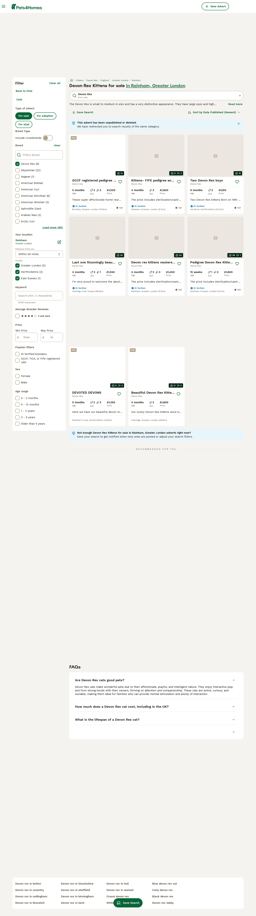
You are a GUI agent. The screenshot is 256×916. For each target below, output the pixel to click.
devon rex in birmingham (77, 896)
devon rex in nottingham (31, 896)
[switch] (48, 138)
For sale (23, 115)
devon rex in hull (117, 883)
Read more (235, 104)
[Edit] (59, 242)
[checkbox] (17, 163)
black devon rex (162, 896)
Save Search (83, 112)
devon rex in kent (72, 902)
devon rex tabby (163, 902)
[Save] (120, 181)
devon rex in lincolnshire (77, 883)
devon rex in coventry (29, 890)
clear (57, 145)
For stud (23, 124)
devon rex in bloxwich (29, 902)
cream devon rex (117, 896)
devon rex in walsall (120, 890)
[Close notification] (238, 124)
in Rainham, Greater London (155, 85)
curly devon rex (162, 890)
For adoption (45, 115)
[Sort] (214, 112)
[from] (26, 337)
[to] (52, 337)
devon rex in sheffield (75, 890)
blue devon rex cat (164, 883)
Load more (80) (52, 227)
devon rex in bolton (28, 883)
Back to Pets (24, 91)
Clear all (54, 83)
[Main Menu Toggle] (3, 6)
